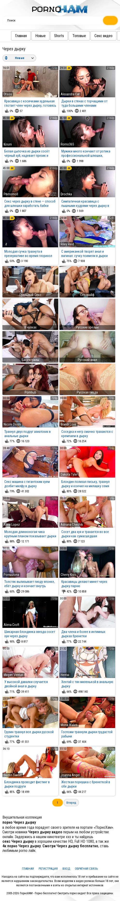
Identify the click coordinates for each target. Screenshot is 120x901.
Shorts (60, 35)
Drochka (66, 194)
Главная (22, 35)
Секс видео (104, 35)
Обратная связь (86, 868)
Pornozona (11, 575)
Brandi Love (68, 424)
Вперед (71, 802)
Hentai (65, 675)
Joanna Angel (70, 775)
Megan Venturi (13, 675)
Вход (66, 868)
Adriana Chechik (72, 524)
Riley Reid (67, 244)
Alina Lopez (12, 524)
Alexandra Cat (70, 94)
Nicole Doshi (12, 424)
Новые (41, 35)
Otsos (8, 94)
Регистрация (48, 868)
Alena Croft (11, 625)
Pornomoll (11, 194)
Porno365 (67, 144)
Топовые (80, 35)
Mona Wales (69, 725)
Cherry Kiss (68, 575)
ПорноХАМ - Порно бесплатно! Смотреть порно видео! (53, 893)
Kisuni (8, 144)
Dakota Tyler (69, 474)
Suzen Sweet (13, 775)
